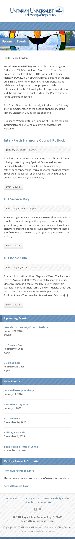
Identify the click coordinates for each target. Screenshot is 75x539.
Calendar (29, 502)
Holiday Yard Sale (14, 432)
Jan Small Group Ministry (19, 390)
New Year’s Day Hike (16, 404)
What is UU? (12, 498)
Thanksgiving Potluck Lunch (21, 446)
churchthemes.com (44, 531)
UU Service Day (16, 199)
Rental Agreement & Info (19, 470)
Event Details (13, 186)
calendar (38, 478)
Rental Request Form (16, 486)
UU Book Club (15, 258)
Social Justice (31, 498)
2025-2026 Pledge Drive (56, 498)
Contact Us (44, 502)
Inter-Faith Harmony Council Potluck (34, 140)
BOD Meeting (12, 418)
